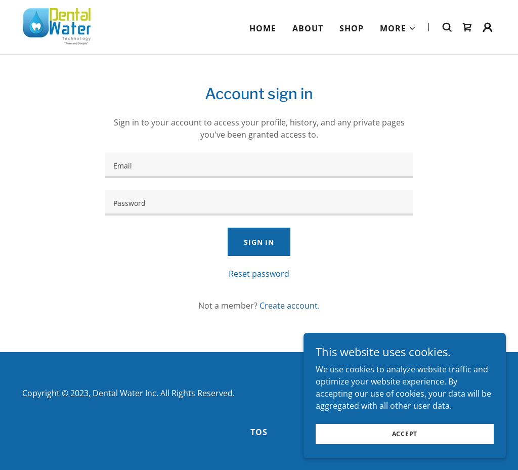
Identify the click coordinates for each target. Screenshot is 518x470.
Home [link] (262, 28)
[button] (398, 28)
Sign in (259, 242)
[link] (59, 26)
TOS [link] (259, 432)
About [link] (307, 28)
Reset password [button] (259, 273)
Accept (405, 434)
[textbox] (259, 165)
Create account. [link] (290, 305)
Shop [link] (351, 28)
